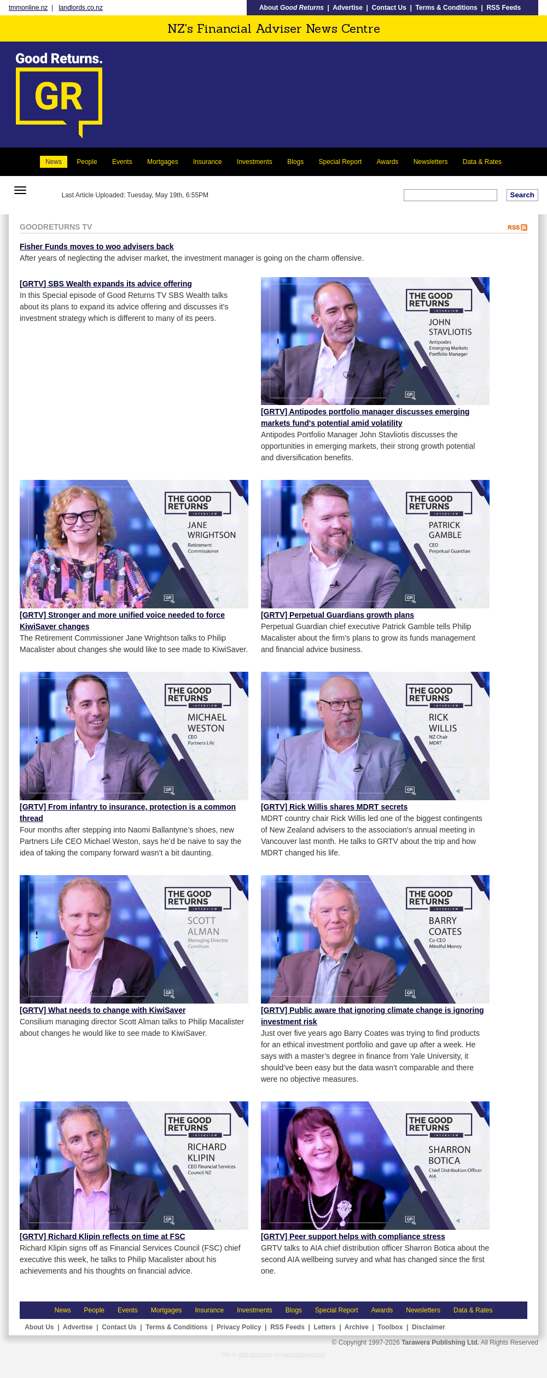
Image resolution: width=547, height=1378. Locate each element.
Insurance (207, 162)
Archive (357, 1327)
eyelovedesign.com (304, 1354)
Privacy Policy (239, 1327)
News (53, 162)
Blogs (295, 162)
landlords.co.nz (81, 7)
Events (122, 162)
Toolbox (390, 1327)
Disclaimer (428, 1327)
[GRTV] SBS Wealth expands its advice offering (106, 283)
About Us (39, 1327)
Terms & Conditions (447, 7)
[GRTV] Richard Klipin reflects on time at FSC (102, 1236)
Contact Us (389, 7)
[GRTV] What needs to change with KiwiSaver (102, 1010)
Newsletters (431, 162)
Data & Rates (482, 162)
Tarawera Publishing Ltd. (440, 1342)
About (291, 7)
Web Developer (255, 1354)
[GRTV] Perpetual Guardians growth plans (337, 615)
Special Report (340, 162)
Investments (254, 162)
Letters (325, 1327)
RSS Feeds (503, 7)
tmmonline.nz (28, 7)
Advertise (348, 7)
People (87, 162)
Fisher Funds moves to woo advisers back (97, 246)
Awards (388, 162)
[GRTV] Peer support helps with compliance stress (353, 1236)
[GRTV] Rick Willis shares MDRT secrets (334, 806)
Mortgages (162, 162)
